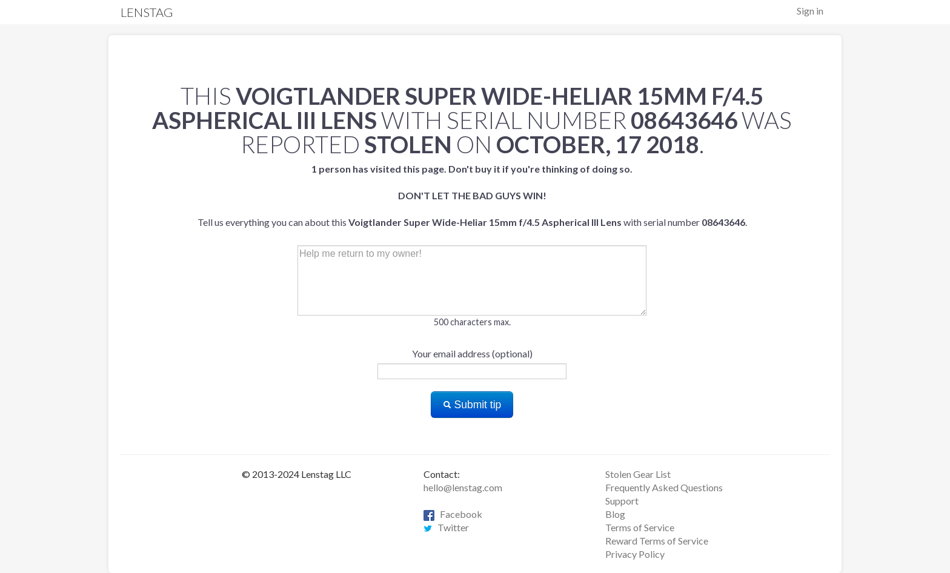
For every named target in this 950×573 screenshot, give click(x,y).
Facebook (453, 514)
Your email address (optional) (472, 353)
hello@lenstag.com (463, 487)
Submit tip (472, 405)
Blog (615, 514)
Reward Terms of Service (656, 540)
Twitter (446, 527)
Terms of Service (639, 527)
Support (622, 500)
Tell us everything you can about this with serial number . (472, 195)
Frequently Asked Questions (664, 487)
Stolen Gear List (638, 474)
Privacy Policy (635, 554)
